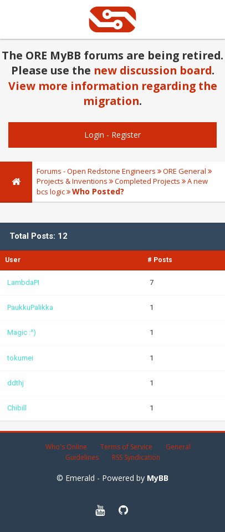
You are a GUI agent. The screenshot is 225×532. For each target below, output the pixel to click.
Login (94, 134)
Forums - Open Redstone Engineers (96, 171)
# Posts (159, 260)
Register (126, 134)
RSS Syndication (136, 457)
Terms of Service (126, 446)
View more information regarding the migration (112, 93)
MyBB (157, 478)
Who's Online (66, 446)
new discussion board (153, 70)
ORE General (184, 171)
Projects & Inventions (72, 181)
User (13, 260)
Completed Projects (147, 181)
